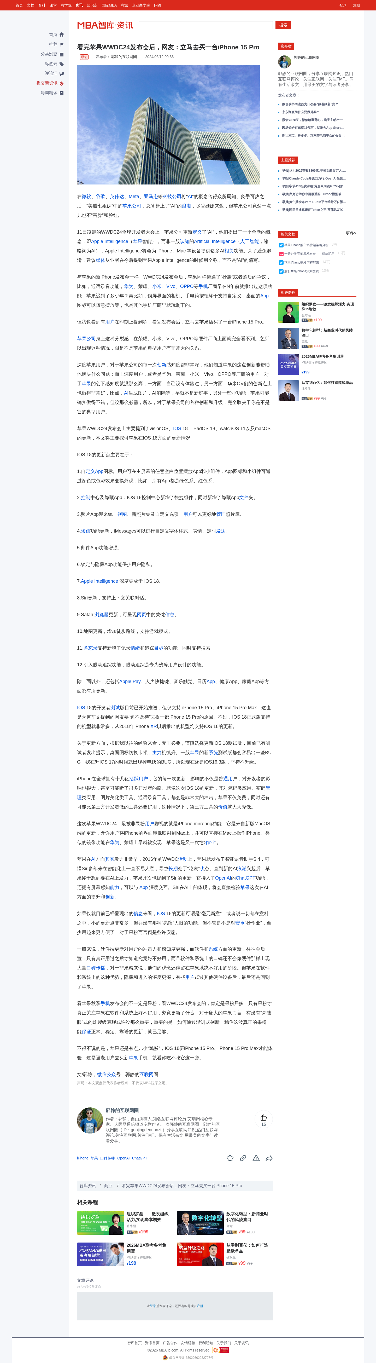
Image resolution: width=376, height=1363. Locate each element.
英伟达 (117, 196)
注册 (356, 5)
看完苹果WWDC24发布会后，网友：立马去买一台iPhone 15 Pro (182, 1185)
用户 (110, 322)
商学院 (66, 5)
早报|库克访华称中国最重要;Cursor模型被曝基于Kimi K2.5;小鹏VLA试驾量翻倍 (314, 194)
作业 (210, 842)
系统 (213, 752)
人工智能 (249, 241)
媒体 (100, 260)
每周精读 (49, 92)
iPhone (83, 1158)
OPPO (187, 286)
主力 (157, 752)
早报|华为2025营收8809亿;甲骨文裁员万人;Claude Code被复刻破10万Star (314, 170)
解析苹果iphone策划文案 (302, 271)
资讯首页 (152, 1343)
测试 (115, 707)
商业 (109, 1185)
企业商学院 (141, 5)
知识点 (92, 5)
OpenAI (223, 878)
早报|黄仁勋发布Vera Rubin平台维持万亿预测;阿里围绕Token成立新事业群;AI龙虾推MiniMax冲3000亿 (314, 202)
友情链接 (188, 1343)
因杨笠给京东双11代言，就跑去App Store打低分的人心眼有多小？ (314, 128)
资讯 (79, 5)
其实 (109, 859)
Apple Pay (130, 681)
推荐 (53, 44)
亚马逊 (151, 196)
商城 (124, 5)
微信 (102, 1074)
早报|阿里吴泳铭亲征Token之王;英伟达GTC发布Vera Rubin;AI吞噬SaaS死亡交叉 (314, 210)
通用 (228, 778)
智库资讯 (87, 1185)
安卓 (240, 923)
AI (190, 196)
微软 (86, 196)
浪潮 (186, 206)
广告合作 (170, 1343)
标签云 (51, 63)
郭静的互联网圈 (124, 57)
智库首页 (134, 1343)
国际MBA (109, 5)
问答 (157, 5)
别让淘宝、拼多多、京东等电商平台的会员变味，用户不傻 (314, 135)
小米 (157, 286)
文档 (30, 5)
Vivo (170, 286)
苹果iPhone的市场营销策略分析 (307, 245)
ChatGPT (245, 878)
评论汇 (51, 73)
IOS (177, 428)
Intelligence (116, 241)
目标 (158, 648)
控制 (85, 497)
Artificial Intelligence (215, 241)
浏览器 (102, 614)
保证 (86, 1031)
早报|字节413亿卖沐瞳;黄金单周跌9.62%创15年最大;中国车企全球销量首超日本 (314, 186)
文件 (244, 497)
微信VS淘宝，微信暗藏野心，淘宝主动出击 (312, 120)
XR (153, 726)
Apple (97, 241)
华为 (128, 286)
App (264, 295)
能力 (114, 887)
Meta (134, 196)
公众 (111, 1074)
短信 (85, 531)
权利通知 (205, 1343)
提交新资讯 (47, 83)
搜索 (283, 25)
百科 (41, 5)
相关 (229, 250)
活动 (182, 859)
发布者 (286, 46)
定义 (197, 232)
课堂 (53, 5)
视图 (122, 514)
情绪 (135, 648)
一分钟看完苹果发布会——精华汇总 (310, 254)
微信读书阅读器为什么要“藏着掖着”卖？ (310, 104)
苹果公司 (131, 206)
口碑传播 (95, 968)
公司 (176, 196)
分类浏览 (49, 54)
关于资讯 (241, 1343)
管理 (221, 514)
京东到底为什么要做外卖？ (301, 112)
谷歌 (100, 196)
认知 (184, 241)
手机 (203, 286)
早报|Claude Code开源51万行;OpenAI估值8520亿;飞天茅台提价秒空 (314, 178)
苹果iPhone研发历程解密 (302, 262)
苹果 (137, 241)
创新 (161, 364)
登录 (343, 5)
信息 (169, 614)
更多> (351, 233)
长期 (173, 868)
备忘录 (91, 648)
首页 (19, 5)
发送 (221, 531)
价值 (222, 807)
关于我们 (223, 1343)
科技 (167, 196)
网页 (141, 614)
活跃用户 (138, 778)
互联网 (146, 1074)
